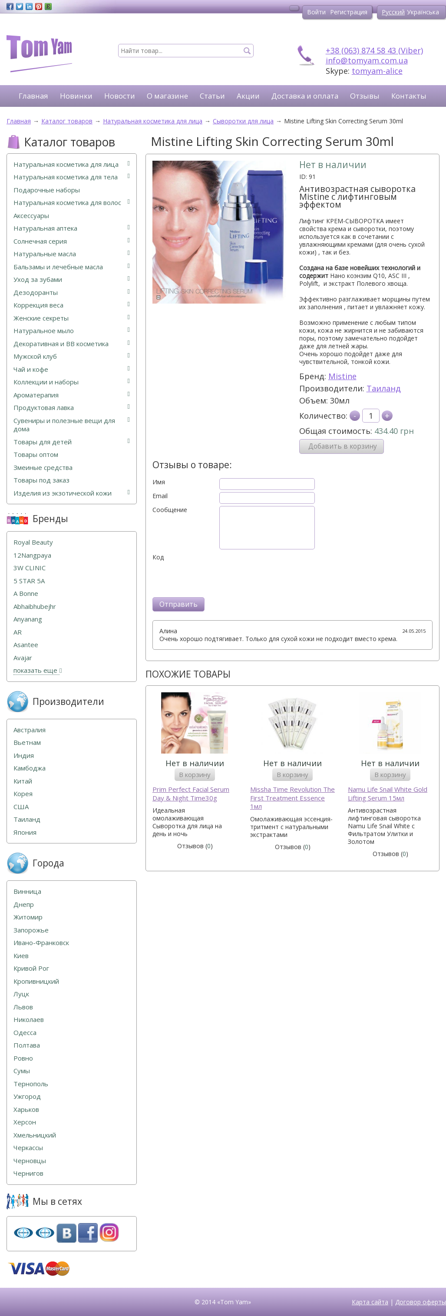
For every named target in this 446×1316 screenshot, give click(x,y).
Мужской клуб (71, 356)
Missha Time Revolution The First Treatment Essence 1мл (292, 797)
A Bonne (25, 593)
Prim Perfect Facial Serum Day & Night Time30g (190, 793)
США (21, 807)
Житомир (28, 917)
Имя (158, 482)
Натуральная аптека (71, 228)
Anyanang (27, 619)
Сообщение (169, 510)
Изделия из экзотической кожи (71, 493)
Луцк (21, 994)
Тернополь (30, 1084)
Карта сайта (370, 1302)
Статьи (212, 96)
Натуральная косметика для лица (71, 164)
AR (17, 632)
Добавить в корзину (342, 446)
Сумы (21, 1071)
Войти (316, 12)
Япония (24, 832)
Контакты (408, 96)
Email (160, 496)
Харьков (26, 1109)
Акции (248, 96)
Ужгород (27, 1096)
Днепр (23, 904)
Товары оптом (35, 454)
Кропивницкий (36, 981)
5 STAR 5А (29, 581)
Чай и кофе (71, 369)
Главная (33, 96)
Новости (119, 96)
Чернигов (28, 1173)
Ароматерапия (71, 395)
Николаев (28, 1019)
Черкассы (28, 1148)
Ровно (23, 1058)
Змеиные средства (43, 467)
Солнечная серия (71, 241)
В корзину (195, 774)
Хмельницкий (34, 1135)
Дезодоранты (71, 292)
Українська (423, 12)
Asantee (25, 645)
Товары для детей (71, 442)
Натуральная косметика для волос (71, 202)
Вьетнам (27, 742)
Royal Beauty (33, 542)
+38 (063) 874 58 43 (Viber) (374, 50)
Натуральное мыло (71, 331)
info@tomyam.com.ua (367, 60)
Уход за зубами (71, 279)
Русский (393, 12)
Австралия (29, 730)
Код (158, 557)
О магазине (167, 96)
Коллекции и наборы (71, 382)
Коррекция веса (71, 305)
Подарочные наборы (46, 190)
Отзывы (365, 96)
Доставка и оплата (304, 96)
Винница (27, 891)
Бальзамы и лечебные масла (71, 267)
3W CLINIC (29, 568)
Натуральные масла (71, 254)
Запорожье (31, 930)
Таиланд (384, 388)
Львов (23, 1007)
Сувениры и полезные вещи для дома (71, 425)
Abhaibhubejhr (34, 606)
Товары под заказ (41, 480)
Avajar (22, 658)
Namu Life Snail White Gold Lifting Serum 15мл (387, 793)
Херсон (24, 1122)
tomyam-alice (377, 71)
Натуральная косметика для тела (71, 177)
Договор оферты (420, 1302)
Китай (22, 781)
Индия (23, 755)
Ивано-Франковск (41, 943)
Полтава (26, 1045)
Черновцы (29, 1161)
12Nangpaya (32, 555)
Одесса (24, 1032)
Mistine (342, 376)
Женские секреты (71, 318)
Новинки (76, 96)
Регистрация (348, 12)
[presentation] (218, 578)
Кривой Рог (31, 968)
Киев (21, 956)
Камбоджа (29, 768)
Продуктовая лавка (71, 407)
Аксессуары (31, 216)
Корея (23, 794)
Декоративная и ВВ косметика (71, 344)
